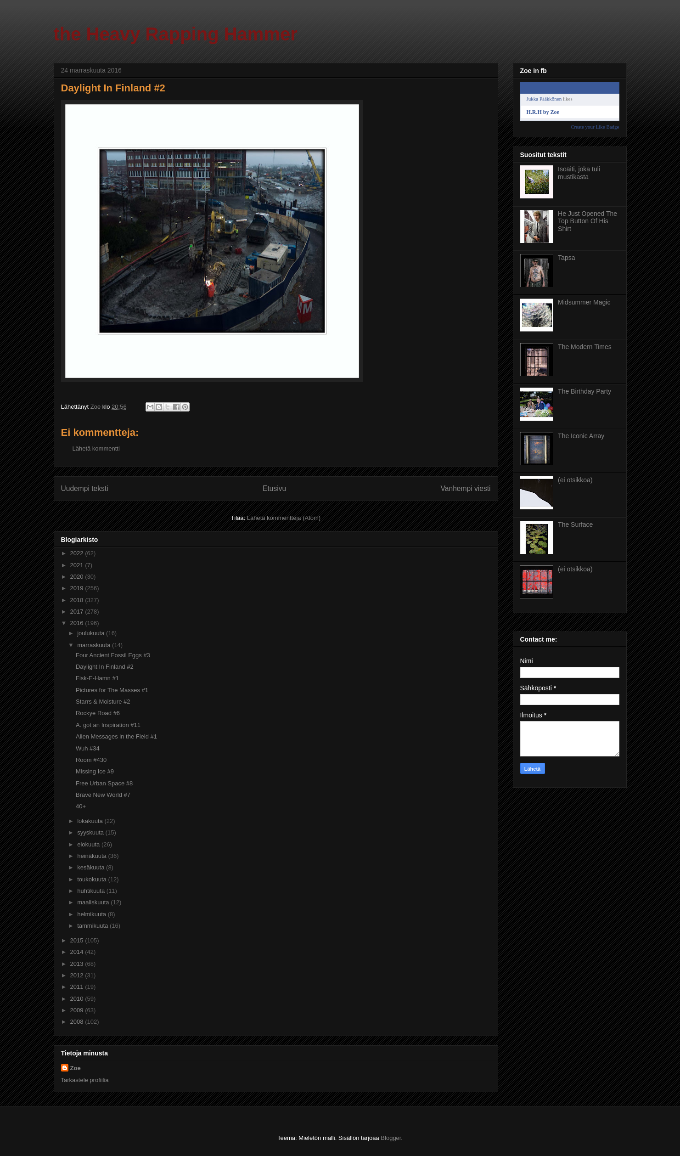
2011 (77, 986)
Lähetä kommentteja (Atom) (283, 517)
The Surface (575, 524)
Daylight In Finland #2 (105, 666)
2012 (77, 975)
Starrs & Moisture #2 (103, 701)
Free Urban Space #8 (104, 783)
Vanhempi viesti (466, 488)
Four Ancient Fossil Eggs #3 (113, 655)
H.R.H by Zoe (543, 112)
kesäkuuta (91, 867)
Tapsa (566, 257)
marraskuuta (94, 645)
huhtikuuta (92, 890)
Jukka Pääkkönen (544, 99)
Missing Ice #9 (95, 771)
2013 (77, 963)
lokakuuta (90, 821)
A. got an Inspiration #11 (108, 725)
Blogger (391, 1137)
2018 (77, 600)
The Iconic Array (581, 436)
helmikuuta (92, 914)
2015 (77, 940)
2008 (77, 1021)
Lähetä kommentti (96, 448)
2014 (77, 951)
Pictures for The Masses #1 (112, 690)
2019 (77, 588)
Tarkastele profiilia (85, 1080)
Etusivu (274, 488)
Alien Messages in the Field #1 (116, 736)
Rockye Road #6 (98, 713)
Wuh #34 (88, 748)
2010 (77, 998)
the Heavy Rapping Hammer (176, 34)
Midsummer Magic (584, 302)
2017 (77, 611)
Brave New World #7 (103, 794)
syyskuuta (91, 832)
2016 (77, 623)
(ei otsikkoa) (575, 480)
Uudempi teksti (84, 488)
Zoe (75, 1068)
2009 (77, 1010)
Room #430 (91, 759)
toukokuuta (92, 879)
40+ (81, 806)
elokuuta (89, 844)
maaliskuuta (94, 902)
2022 (77, 553)
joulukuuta (91, 633)
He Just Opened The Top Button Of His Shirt (587, 221)
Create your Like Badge (595, 127)
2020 (77, 576)
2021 (77, 565)
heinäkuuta (92, 855)
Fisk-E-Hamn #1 (97, 678)
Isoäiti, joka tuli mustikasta (579, 172)
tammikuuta (93, 925)
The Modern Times (585, 346)
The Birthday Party (584, 391)
